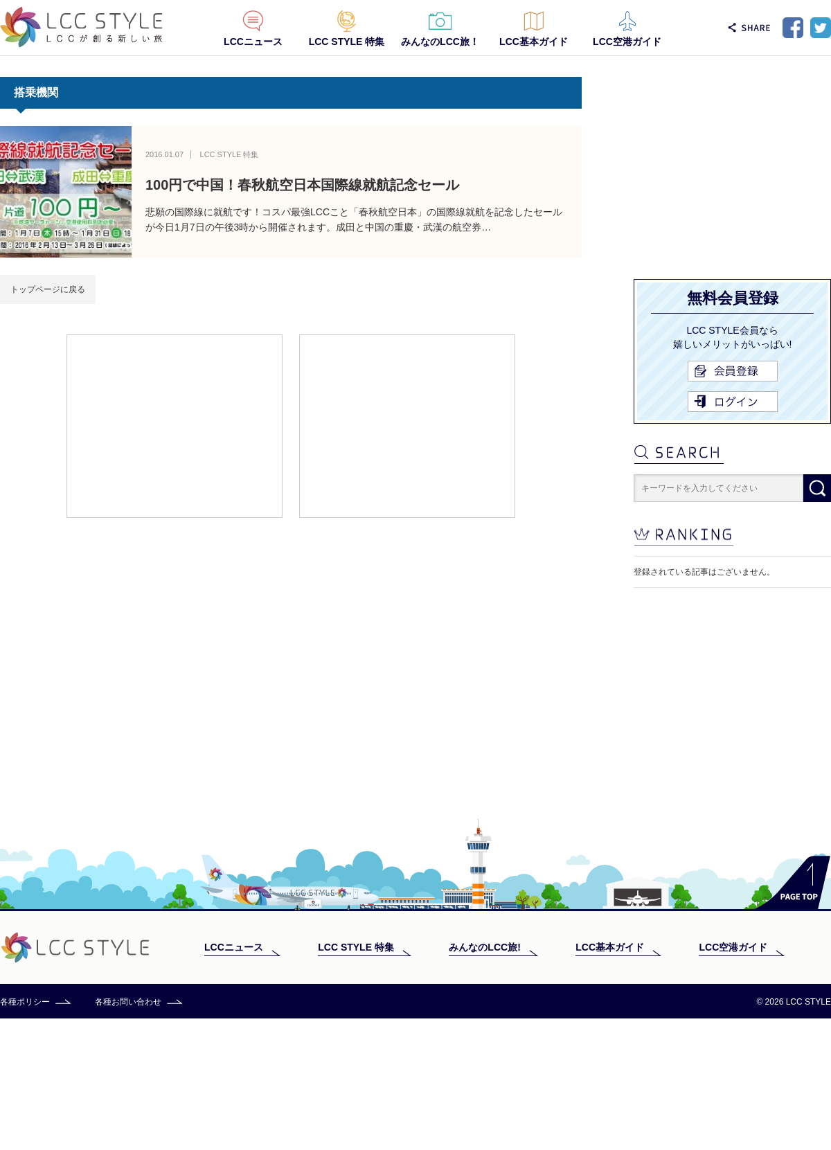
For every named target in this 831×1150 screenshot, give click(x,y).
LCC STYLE (81, 27)
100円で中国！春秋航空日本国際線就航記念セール (302, 184)
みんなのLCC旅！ (440, 41)
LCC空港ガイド (627, 41)
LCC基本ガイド (533, 41)
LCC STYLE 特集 (347, 41)
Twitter (820, 27)
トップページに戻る (47, 289)
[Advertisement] (174, 425)
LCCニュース (253, 41)
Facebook (793, 27)
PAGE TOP (792, 1014)
